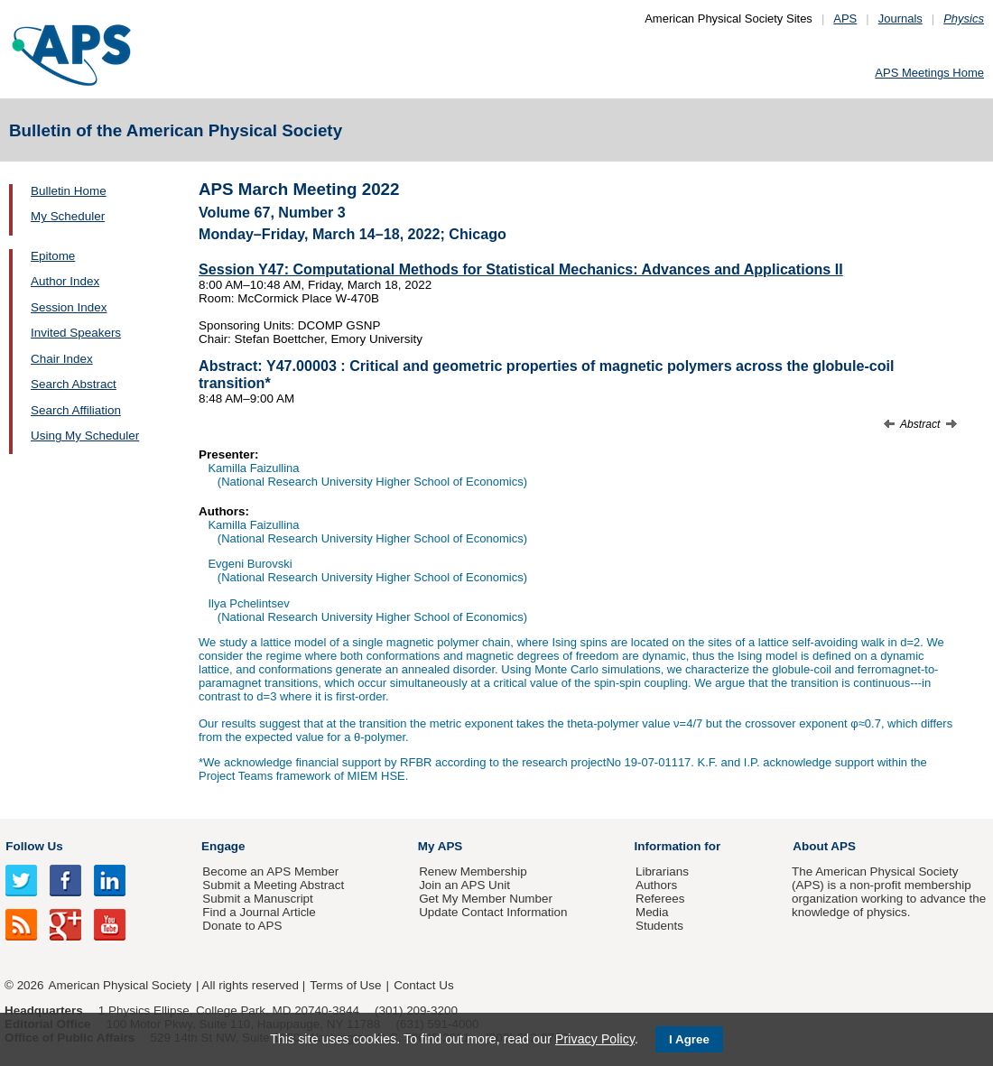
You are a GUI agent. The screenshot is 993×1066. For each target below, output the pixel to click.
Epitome (53, 256)
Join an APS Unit (464, 885)
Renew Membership (473, 871)
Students (659, 925)
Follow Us (33, 846)
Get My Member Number (485, 898)
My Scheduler (68, 216)
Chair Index (62, 359)
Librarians (662, 871)
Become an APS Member (270, 871)
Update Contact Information (493, 912)
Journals (900, 18)
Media (652, 912)
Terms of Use (345, 985)
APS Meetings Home (929, 72)
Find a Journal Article (258, 912)
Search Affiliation (76, 410)
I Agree (689, 1039)
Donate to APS (242, 925)
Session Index (69, 307)
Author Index (65, 281)
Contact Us (423, 985)
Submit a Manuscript (257, 898)
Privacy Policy (595, 1039)
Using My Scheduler (85, 435)
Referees (660, 898)
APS (845, 18)
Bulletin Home (69, 191)
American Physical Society (120, 985)
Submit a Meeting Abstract (273, 885)
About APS (824, 846)
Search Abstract (73, 384)
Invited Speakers (76, 332)
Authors (656, 885)
